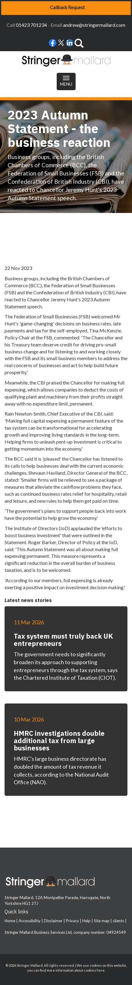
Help (86, 920)
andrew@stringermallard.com (94, 25)
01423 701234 (31, 25)
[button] (66, 8)
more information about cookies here (76, 970)
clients (118, 920)
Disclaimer (53, 920)
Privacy (72, 920)
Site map (101, 920)
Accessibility (30, 920)
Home (10, 920)
